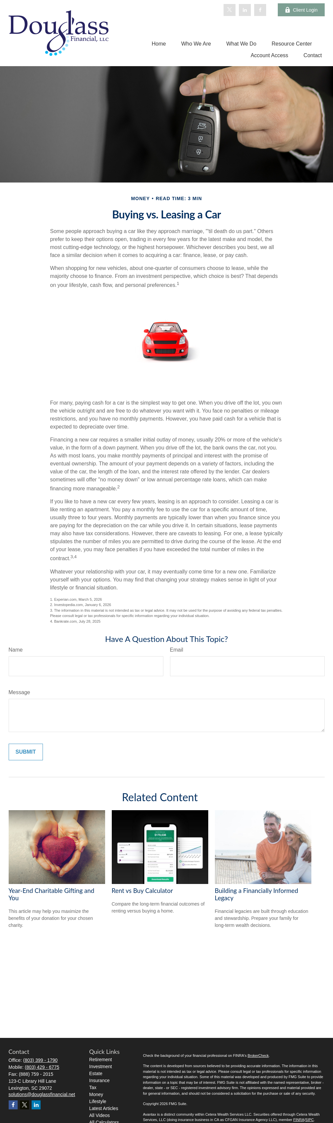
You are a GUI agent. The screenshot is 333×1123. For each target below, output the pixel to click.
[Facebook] (260, 10)
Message (19, 692)
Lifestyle (97, 1101)
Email (176, 650)
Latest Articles (103, 1108)
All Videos (99, 1115)
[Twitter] (230, 10)
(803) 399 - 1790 (40, 1060)
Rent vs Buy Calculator (142, 890)
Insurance (99, 1080)
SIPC (309, 1120)
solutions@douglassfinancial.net (42, 1094)
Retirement (100, 1059)
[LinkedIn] (245, 10)
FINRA (298, 1120)
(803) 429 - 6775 (42, 1067)
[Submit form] (26, 752)
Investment (100, 1066)
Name (16, 650)
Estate (95, 1073)
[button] (159, 44)
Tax (92, 1087)
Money (96, 1094)
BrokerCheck (258, 1056)
